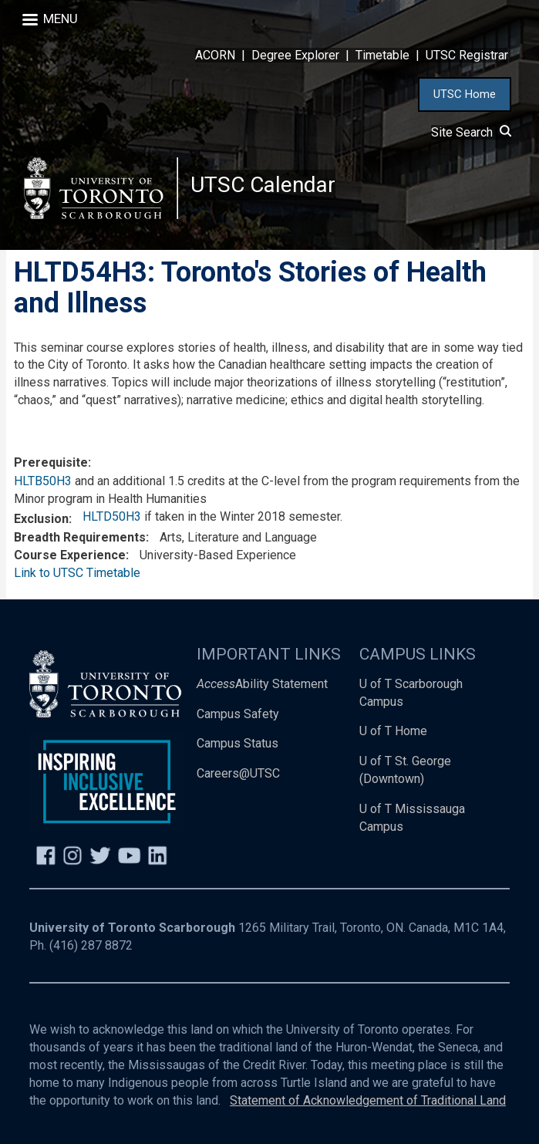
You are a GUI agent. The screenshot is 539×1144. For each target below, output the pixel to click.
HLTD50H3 (112, 516)
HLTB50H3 (43, 481)
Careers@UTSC (238, 774)
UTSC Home (464, 94)
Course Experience (70, 555)
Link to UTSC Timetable (77, 572)
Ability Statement (262, 684)
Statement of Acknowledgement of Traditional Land (368, 1100)
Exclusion (41, 518)
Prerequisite (51, 462)
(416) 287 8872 (91, 945)
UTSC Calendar (262, 184)
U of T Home (393, 731)
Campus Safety (238, 714)
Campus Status (237, 744)
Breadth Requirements (80, 538)
